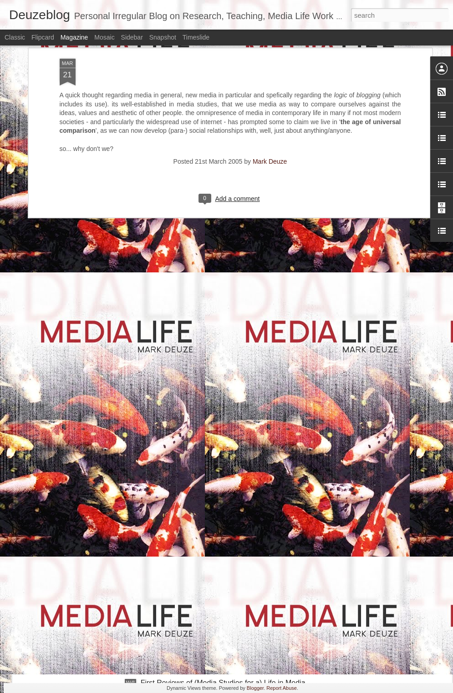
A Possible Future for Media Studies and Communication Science (143, 530)
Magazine (74, 37)
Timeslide (196, 37)
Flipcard (42, 37)
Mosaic (104, 37)
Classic (15, 37)
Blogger (255, 688)
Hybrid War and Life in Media (187, 579)
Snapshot (162, 37)
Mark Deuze (270, 58)
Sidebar (132, 37)
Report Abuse (281, 688)
